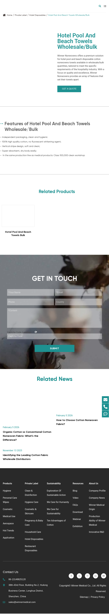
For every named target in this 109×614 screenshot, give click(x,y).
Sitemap (84, 597)
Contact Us (10, 572)
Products (7, 484)
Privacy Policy (98, 597)
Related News (54, 379)
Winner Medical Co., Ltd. (83, 586)
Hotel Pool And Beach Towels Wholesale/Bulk (69, 15)
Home (9, 15)
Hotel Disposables (37, 15)
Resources (78, 484)
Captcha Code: (22, 332)
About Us (93, 484)
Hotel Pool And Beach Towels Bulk (18, 233)
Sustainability (54, 484)
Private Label (21, 15)
